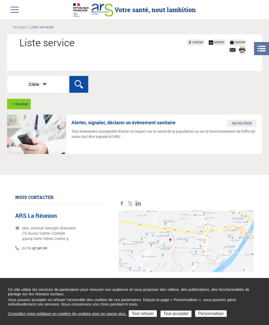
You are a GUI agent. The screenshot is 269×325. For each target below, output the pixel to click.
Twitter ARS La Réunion (130, 203)
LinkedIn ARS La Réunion (138, 203)
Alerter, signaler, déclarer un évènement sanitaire (123, 122)
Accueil (19, 26)
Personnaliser (211, 313)
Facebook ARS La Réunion (122, 203)
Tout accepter (176, 313)
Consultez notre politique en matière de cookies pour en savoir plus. (67, 313)
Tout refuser (143, 313)
